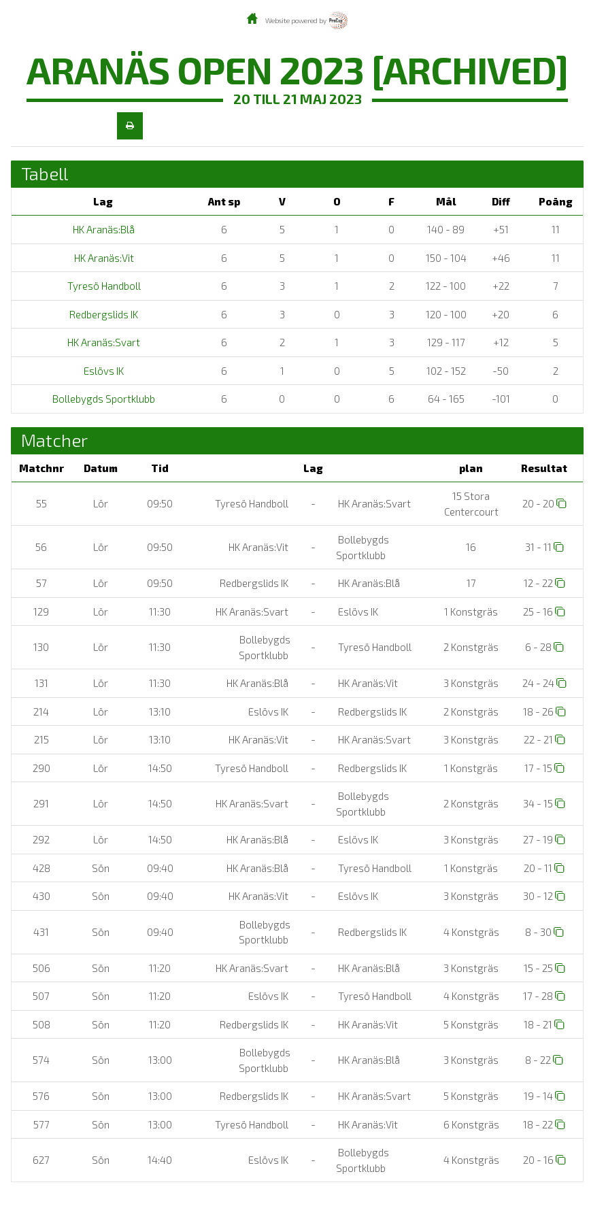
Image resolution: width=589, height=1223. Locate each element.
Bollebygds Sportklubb (102, 398)
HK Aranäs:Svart (102, 342)
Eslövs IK (103, 371)
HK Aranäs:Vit (103, 258)
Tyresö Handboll (103, 286)
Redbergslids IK (102, 314)
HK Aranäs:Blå (103, 229)
